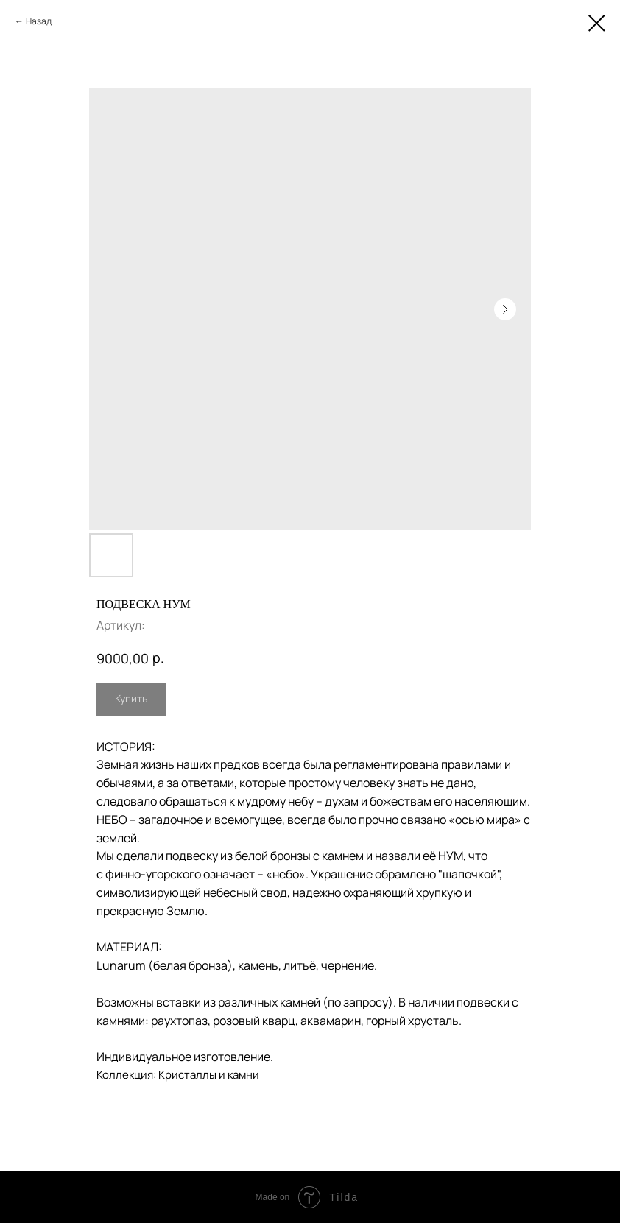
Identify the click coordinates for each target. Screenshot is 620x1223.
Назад (39, 21)
